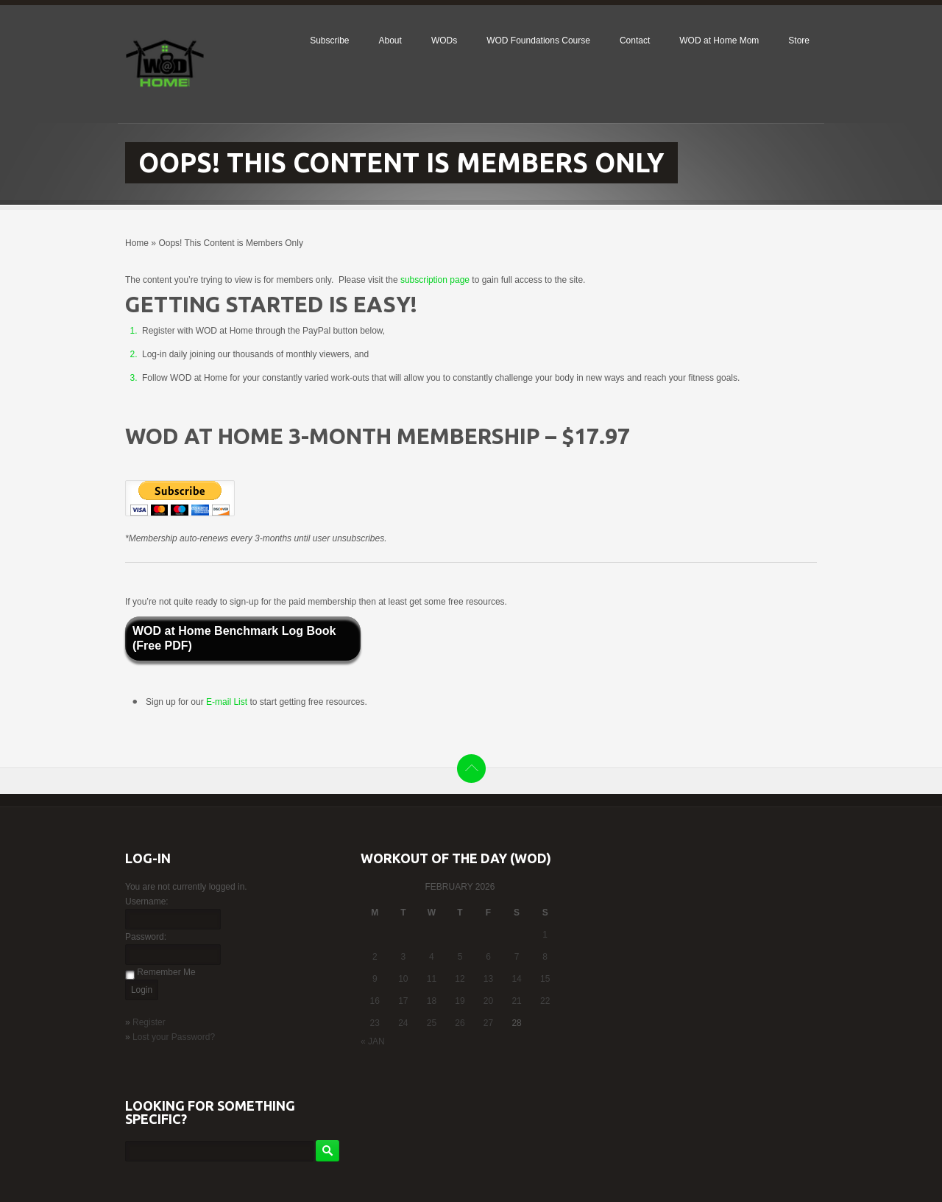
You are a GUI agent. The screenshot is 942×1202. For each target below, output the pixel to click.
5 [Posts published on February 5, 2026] (460, 957)
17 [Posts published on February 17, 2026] (403, 1001)
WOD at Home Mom (719, 40)
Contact (635, 40)
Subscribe (329, 40)
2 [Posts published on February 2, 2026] (375, 957)
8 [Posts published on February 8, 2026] (545, 957)
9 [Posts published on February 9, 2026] (375, 979)
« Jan (373, 1041)
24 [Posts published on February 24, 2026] (403, 1023)
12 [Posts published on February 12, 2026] (459, 979)
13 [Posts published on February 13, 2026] (488, 979)
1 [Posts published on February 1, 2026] (545, 934)
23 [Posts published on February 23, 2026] (375, 1023)
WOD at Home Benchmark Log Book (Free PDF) (234, 638)
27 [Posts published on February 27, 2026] (488, 1023)
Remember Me (166, 972)
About (390, 40)
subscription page (435, 280)
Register (149, 1022)
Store (799, 40)
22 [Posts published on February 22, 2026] (545, 1001)
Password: (145, 937)
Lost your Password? (173, 1037)
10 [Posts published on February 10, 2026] (403, 979)
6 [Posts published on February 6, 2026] (488, 957)
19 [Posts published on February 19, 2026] (459, 1001)
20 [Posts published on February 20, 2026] (488, 1001)
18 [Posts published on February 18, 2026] (431, 1001)
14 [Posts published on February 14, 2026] (516, 979)
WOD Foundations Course (538, 40)
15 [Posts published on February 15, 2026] (545, 979)
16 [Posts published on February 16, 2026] (375, 1001)
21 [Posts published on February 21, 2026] (516, 1001)
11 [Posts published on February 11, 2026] (431, 979)
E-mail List (227, 702)
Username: (147, 901)
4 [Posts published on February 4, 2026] (431, 957)
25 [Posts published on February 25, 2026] (431, 1023)
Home (137, 243)
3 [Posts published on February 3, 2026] (403, 957)
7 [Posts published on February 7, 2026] (517, 957)
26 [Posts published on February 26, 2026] (459, 1023)
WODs (444, 40)
